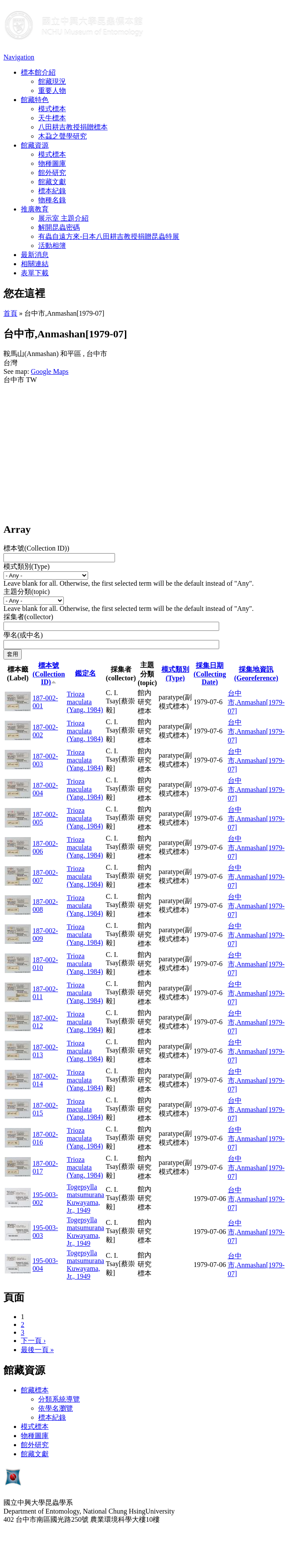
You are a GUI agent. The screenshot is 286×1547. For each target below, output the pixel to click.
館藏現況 (52, 81)
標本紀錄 (52, 191)
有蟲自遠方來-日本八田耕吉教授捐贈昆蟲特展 (108, 236)
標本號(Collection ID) (49, 674)
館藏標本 (35, 1390)
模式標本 (52, 108)
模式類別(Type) (26, 566)
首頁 (10, 313)
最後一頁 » (37, 1349)
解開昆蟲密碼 (59, 227)
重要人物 (52, 90)
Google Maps (50, 371)
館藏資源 (35, 145)
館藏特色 (35, 99)
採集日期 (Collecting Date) (210, 674)
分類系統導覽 (59, 1399)
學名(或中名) (23, 635)
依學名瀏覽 (55, 1408)
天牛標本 (52, 118)
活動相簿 (52, 245)
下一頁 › (33, 1340)
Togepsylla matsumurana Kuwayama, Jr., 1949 (85, 1198)
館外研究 (52, 172)
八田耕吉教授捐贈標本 (73, 127)
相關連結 (35, 263)
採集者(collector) (28, 616)
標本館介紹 (38, 72)
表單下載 (35, 273)
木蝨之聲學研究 (62, 136)
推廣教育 (35, 209)
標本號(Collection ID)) (36, 548)
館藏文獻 (52, 181)
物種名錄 (52, 200)
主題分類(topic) (26, 591)
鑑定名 (85, 673)
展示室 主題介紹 (63, 218)
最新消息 (35, 254)
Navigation (18, 57)
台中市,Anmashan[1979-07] (256, 702)
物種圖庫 (52, 163)
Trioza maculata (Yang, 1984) (85, 701)
